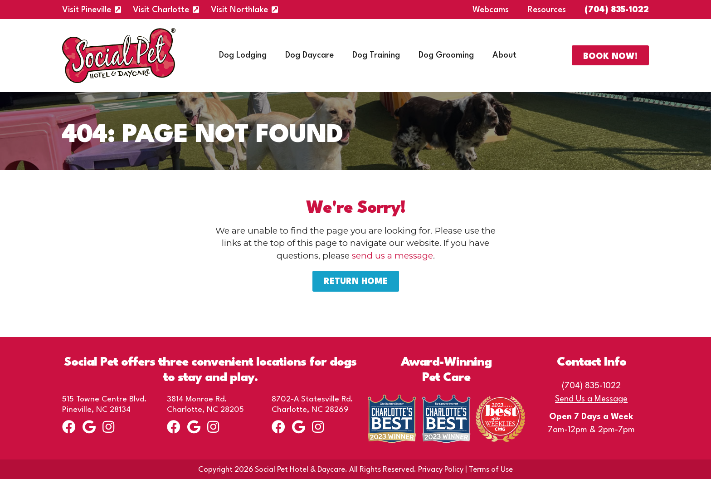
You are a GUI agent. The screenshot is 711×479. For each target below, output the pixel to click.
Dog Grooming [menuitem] (446, 55)
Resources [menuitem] (546, 10)
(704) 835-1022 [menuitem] (616, 10)
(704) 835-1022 (591, 386)
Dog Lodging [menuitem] (243, 55)
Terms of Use (491, 470)
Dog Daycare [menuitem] (309, 55)
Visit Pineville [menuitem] (86, 10)
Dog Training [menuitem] (376, 55)
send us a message (392, 255)
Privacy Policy (440, 470)
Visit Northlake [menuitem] (239, 10)
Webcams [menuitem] (490, 10)
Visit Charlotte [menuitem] (161, 10)
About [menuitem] (504, 55)
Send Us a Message (591, 399)
